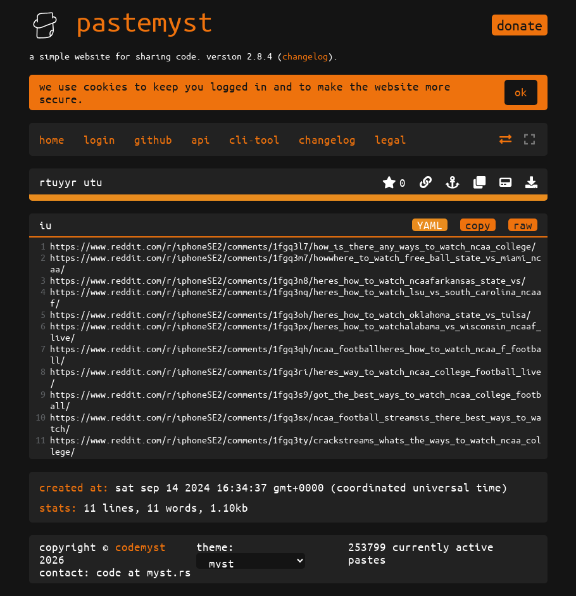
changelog (305, 55)
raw (522, 225)
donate (519, 25)
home (52, 139)
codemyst (140, 546)
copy (478, 225)
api (200, 139)
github (153, 139)
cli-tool (254, 139)
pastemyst (144, 21)
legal (390, 139)
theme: (215, 546)
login (99, 139)
